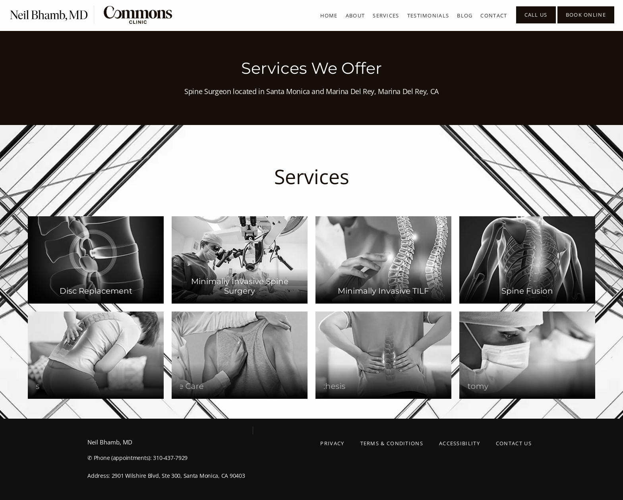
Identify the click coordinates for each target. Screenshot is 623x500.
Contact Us (514, 443)
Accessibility (459, 443)
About (355, 15)
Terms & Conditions (391, 443)
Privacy (332, 443)
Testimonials (428, 15)
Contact (493, 15)
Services (386, 15)
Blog (464, 15)
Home (329, 15)
